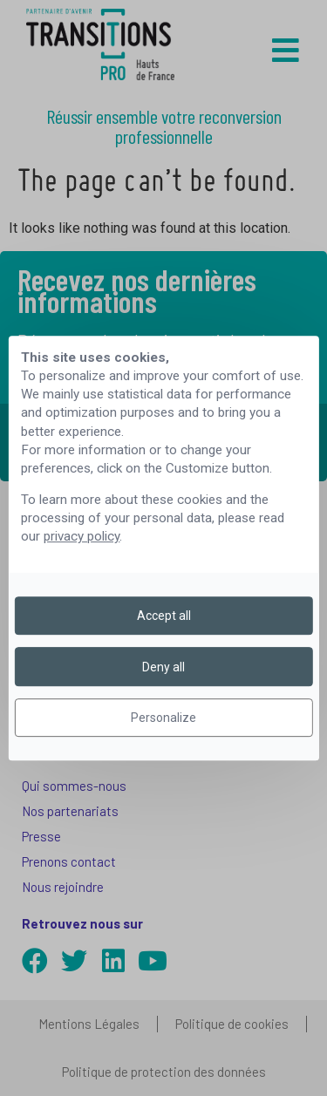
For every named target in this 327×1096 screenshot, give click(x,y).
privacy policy (81, 537)
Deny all (163, 667)
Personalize (163, 718)
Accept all (164, 616)
